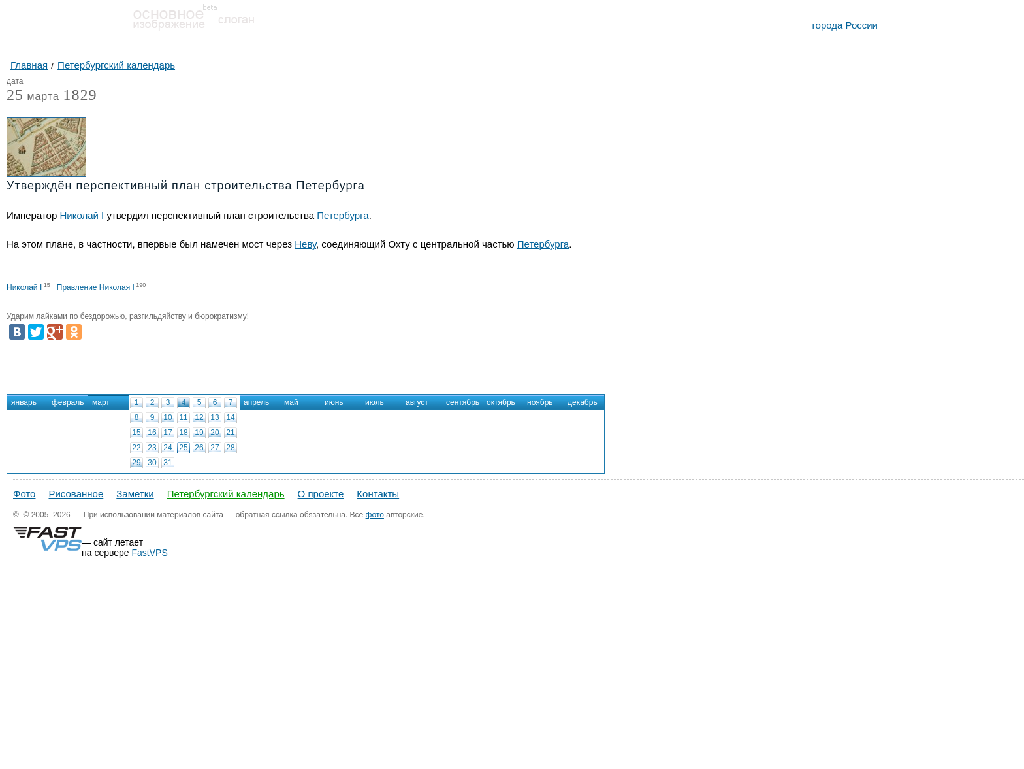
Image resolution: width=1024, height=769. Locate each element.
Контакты (378, 493)
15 (136, 432)
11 (183, 417)
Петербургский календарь (226, 493)
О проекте (321, 493)
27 (214, 447)
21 (230, 432)
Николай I (81, 215)
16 (152, 432)
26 (199, 447)
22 (136, 447)
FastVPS (150, 553)
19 (199, 432)
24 (167, 447)
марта (33, 97)
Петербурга (342, 215)
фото (375, 514)
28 (230, 447)
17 (167, 432)
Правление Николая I (96, 287)
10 (167, 417)
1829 (80, 94)
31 (167, 462)
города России (845, 25)
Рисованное (75, 493)
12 (199, 417)
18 (183, 432)
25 (183, 447)
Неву (305, 244)
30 (152, 462)
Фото (24, 493)
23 (152, 447)
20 (214, 432)
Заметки (134, 493)
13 (214, 417)
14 (230, 417)
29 (136, 462)
